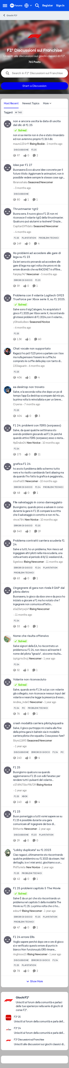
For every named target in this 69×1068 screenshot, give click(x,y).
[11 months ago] (54, 562)
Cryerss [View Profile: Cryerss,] (17, 404)
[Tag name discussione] (21, 150)
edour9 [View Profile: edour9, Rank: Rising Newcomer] (17, 911)
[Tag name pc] (23, 708)
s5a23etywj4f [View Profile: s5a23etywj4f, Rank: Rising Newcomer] (21, 609)
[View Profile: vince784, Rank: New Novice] (7, 505)
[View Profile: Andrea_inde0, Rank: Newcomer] (7, 682)
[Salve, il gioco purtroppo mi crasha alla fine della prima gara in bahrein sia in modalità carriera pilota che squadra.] (39, 732)
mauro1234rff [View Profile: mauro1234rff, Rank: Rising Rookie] (21, 144)
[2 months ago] (53, 144)
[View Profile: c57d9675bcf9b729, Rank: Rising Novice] (7, 770)
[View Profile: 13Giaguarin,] (7, 351)
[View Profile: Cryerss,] (7, 389)
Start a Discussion (34, 86)
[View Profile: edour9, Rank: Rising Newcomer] (7, 891)
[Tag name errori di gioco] (23, 280)
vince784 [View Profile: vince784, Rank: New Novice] (18, 519)
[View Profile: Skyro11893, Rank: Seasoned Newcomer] (7, 726)
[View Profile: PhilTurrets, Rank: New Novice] (7, 852)
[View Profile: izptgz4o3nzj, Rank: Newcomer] (7, 638)
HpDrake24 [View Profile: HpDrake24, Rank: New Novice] (19, 442)
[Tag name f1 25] (34, 150)
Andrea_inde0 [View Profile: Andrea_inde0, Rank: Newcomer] (21, 702)
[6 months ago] (22, 327)
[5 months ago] (48, 274)
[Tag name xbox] (25, 796)
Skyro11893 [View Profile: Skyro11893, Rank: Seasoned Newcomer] (19, 740)
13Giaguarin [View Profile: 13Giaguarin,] (20, 366)
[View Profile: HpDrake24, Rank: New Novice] (7, 428)
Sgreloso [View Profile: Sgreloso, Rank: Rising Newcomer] (18, 561)
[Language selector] (28, 5)
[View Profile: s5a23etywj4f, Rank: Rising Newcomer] (7, 590)
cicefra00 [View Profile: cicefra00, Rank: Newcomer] (19, 481)
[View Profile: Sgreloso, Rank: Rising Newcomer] (7, 543)
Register (47, 5)
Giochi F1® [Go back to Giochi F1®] (10, 15)
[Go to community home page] (16, 5)
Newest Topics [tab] (30, 103)
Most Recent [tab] (11, 103)
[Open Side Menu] (5, 5)
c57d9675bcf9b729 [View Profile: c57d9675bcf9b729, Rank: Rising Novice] (24, 784)
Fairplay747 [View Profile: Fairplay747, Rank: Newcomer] (19, 274)
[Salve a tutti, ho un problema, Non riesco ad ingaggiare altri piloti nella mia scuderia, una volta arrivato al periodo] (39, 553)
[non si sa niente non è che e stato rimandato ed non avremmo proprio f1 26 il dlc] (39, 137)
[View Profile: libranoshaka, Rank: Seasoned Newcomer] (7, 167)
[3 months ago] (22, 188)
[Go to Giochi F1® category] (8, 1000)
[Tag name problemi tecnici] (49, 238)
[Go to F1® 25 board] (8, 1017)
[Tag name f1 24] (16, 449)
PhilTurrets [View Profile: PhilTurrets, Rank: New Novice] (19, 867)
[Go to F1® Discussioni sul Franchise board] (8, 1040)
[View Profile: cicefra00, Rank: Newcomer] (7, 466)
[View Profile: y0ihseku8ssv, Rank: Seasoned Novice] (7, 298)
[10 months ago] (50, 443)
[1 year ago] (48, 658)
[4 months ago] (22, 232)
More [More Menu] (47, 103)
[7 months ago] (31, 404)
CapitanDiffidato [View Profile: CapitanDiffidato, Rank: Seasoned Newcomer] (23, 226)
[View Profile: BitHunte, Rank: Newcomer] (7, 814)
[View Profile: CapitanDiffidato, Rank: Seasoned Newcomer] (7, 211)
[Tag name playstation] (29, 238)
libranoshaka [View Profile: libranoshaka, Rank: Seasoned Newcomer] (20, 182)
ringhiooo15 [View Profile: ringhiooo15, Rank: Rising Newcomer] (20, 954)
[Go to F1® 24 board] (8, 1029)
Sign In (60, 5)
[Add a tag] (18, 112)
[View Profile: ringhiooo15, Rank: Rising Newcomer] (7, 939)
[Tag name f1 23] (37, 280)
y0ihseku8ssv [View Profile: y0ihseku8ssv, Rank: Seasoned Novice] (21, 321)
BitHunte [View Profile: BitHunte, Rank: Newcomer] (18, 829)
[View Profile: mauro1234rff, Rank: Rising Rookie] (7, 124)
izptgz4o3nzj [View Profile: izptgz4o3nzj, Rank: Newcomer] (20, 658)
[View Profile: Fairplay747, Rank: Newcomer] (7, 256)
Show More (34, 981)
